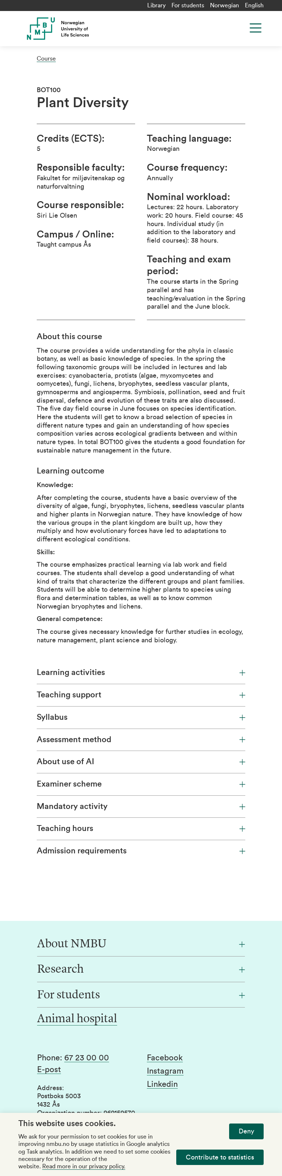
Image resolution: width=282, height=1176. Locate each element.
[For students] (141, 995)
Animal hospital (77, 1019)
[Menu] (255, 28)
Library (156, 5)
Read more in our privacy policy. (83, 1166)
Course (46, 59)
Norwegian (224, 5)
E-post (49, 1070)
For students (187, 5)
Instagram (165, 1071)
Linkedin (162, 1084)
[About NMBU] (141, 944)
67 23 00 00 (86, 1058)
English (254, 5)
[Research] (141, 969)
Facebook (165, 1058)
